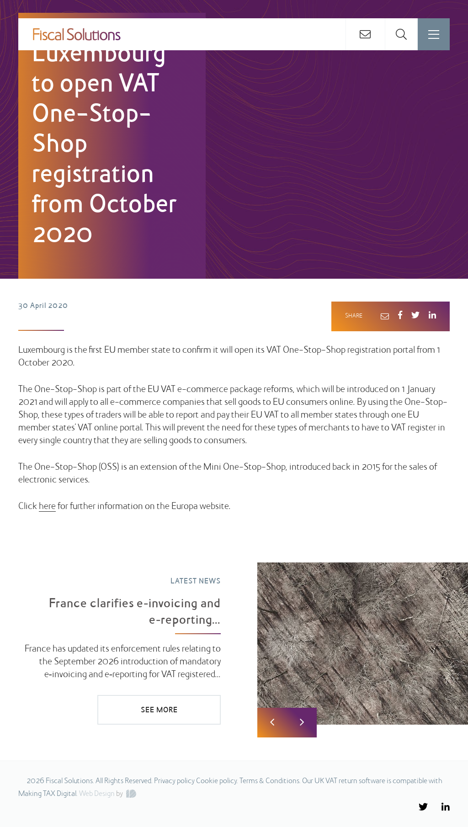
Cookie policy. (217, 781)
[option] (234, 637)
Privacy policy (174, 781)
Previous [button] (272, 722)
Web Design (97, 794)
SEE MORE (159, 710)
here (47, 506)
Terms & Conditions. (270, 781)
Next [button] (302, 722)
